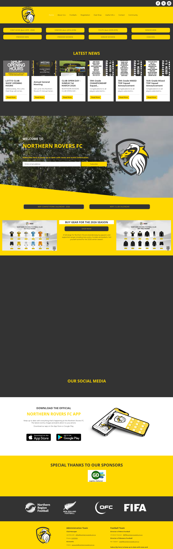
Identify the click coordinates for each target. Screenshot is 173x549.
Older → (86, 105)
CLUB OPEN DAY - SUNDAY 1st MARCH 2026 (71, 83)
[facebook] (158, 3)
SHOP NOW (86, 229)
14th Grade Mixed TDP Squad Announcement (155, 83)
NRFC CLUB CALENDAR (119, 207)
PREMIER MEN (22, 37)
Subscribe (94, 164)
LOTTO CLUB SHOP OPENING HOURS (14, 83)
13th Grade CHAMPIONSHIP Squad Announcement (98, 83)
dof (124, 535)
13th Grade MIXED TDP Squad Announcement (127, 83)
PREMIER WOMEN (65, 37)
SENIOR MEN (150, 30)
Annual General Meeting (42, 83)
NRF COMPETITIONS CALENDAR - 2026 (54, 207)
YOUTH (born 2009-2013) (108, 30)
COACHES (151, 37)
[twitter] (163, 3)
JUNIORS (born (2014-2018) (65, 30)
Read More (11, 97)
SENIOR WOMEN (108, 37)
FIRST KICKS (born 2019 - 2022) (22, 30)
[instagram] (169, 3)
